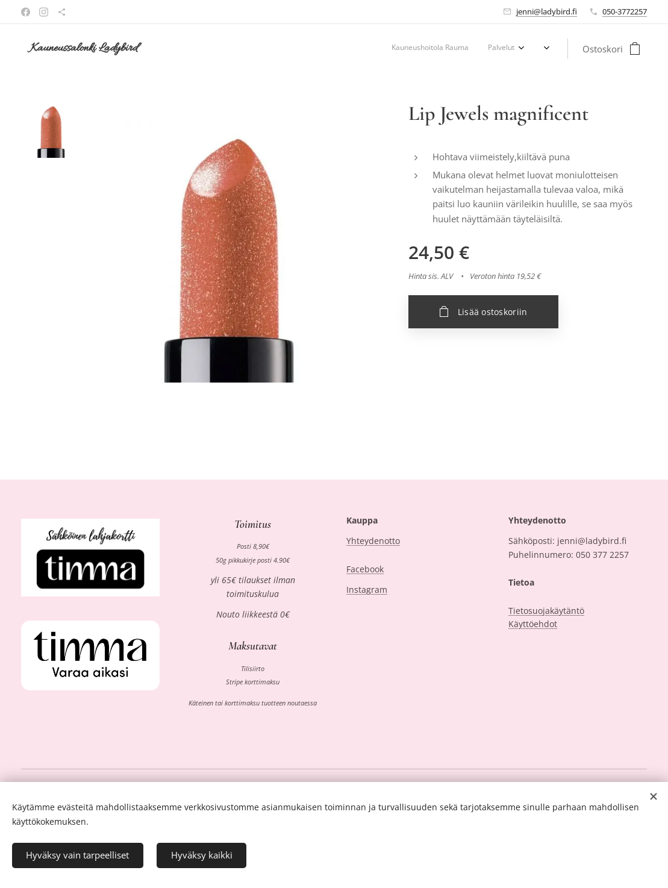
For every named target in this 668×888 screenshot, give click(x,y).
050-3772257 (624, 11)
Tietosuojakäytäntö (546, 610)
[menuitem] (479, 49)
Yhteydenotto (373, 540)
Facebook (365, 569)
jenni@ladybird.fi (546, 11)
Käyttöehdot (532, 624)
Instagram (366, 589)
